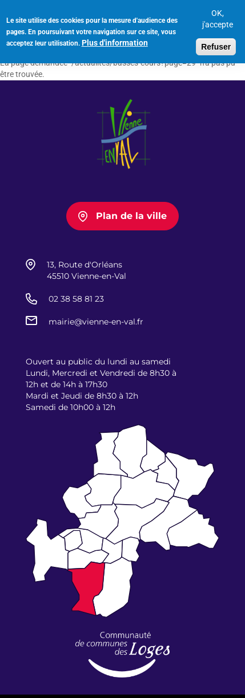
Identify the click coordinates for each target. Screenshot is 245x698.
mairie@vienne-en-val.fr (96, 321)
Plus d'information (115, 40)
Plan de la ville (131, 215)
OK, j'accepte (217, 16)
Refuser (216, 44)
